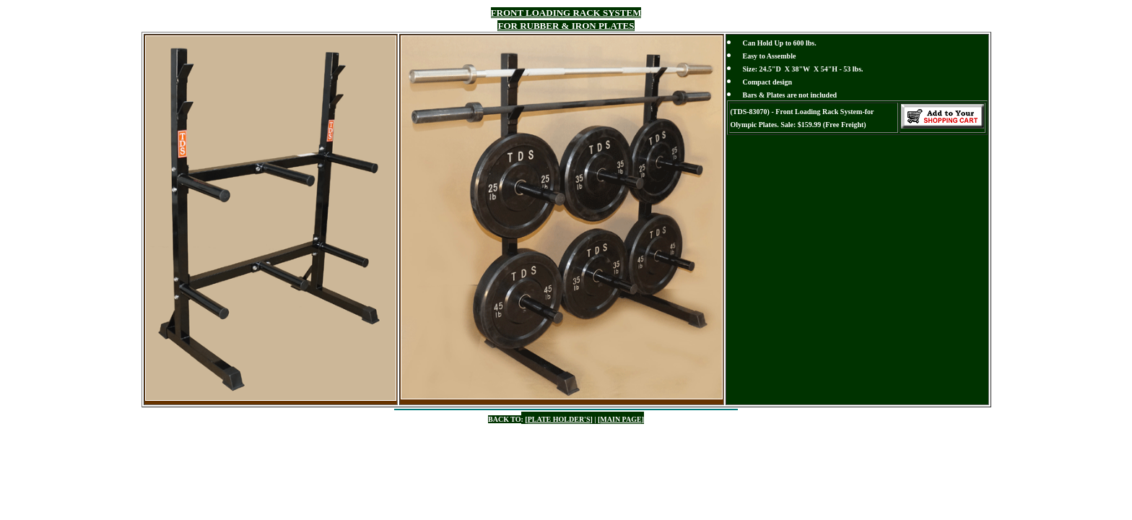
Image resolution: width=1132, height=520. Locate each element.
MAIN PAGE (620, 419)
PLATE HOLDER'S (559, 419)
